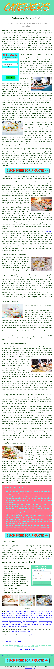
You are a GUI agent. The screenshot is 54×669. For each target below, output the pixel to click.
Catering (5, 113)
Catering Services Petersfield (18, 562)
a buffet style (41, 152)
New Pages (8, 655)
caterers (31, 215)
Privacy (51, 655)
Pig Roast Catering (25, 623)
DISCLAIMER (49, 14)
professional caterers (25, 41)
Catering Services (14, 611)
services (26, 232)
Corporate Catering (9, 619)
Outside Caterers (24, 619)
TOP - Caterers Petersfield (11, 641)
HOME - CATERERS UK (27, 650)
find (7, 545)
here (49, 558)
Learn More (28, 668)
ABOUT (36, 14)
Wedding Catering (8, 617)
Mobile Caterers (46, 617)
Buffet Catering (37, 613)
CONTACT (42, 14)
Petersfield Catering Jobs (20, 631)
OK (34, 668)
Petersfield (48, 232)
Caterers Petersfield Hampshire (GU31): (17, 30)
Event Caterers (15, 624)
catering (30, 43)
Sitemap (2, 655)
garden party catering (10, 477)
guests (45, 56)
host (21, 60)
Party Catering (30, 611)
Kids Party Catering (9, 623)
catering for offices (44, 473)
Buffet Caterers (39, 619)
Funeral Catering (23, 613)
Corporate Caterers (8, 613)
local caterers (21, 480)
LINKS (31, 14)
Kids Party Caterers (29, 615)
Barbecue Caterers (45, 621)
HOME (27, 14)
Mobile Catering (45, 611)
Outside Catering (39, 623)
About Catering (26, 54)
